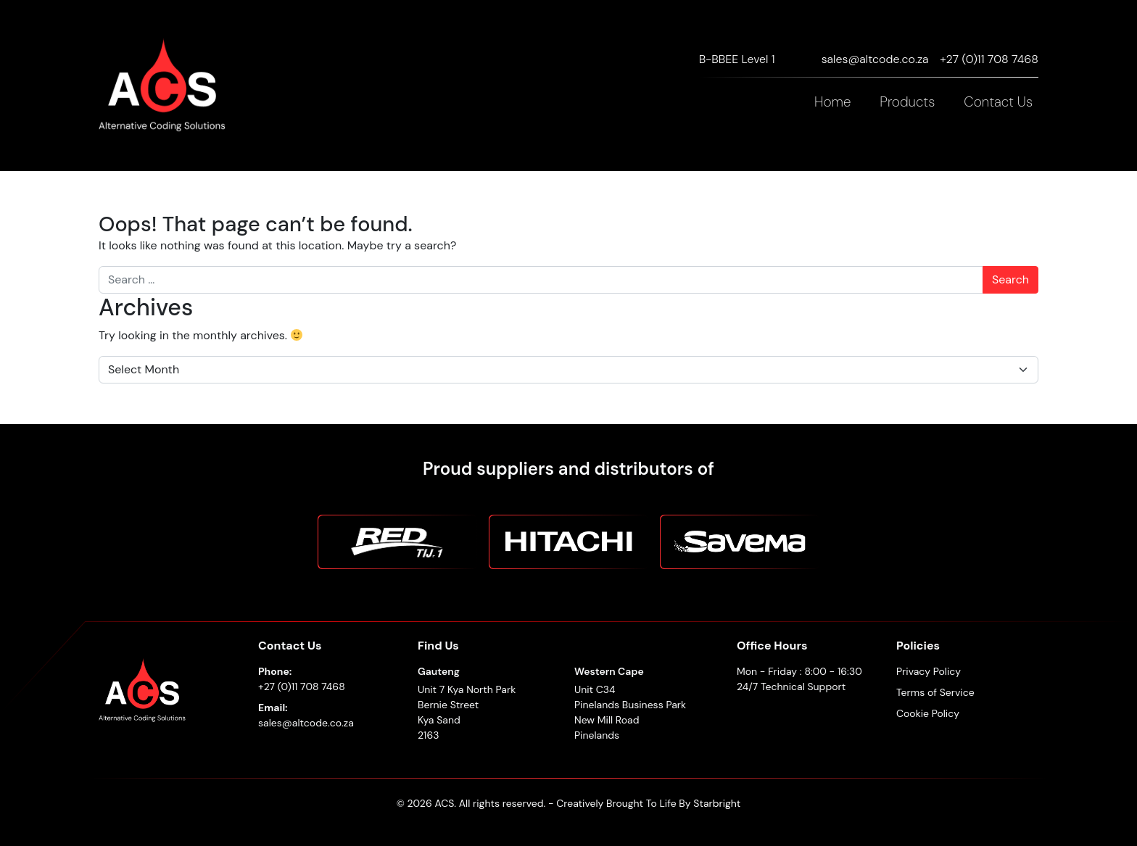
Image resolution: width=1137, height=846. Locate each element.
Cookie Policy (927, 713)
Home (832, 102)
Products (907, 102)
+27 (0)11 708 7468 (989, 59)
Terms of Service (935, 692)
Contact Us (998, 102)
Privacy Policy (928, 671)
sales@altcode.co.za (875, 59)
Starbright (716, 803)
